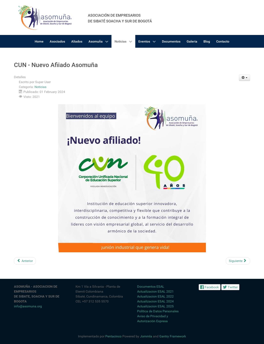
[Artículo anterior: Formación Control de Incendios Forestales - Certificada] (25, 261)
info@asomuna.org (28, 306)
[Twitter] (230, 287)
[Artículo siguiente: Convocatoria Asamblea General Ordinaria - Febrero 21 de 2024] (238, 261)
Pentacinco (113, 336)
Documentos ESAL (150, 286)
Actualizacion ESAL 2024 (155, 301)
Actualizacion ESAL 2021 (155, 291)
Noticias (40, 87)
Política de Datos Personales (158, 311)
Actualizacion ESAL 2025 (155, 306)
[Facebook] (209, 287)
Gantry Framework (172, 336)
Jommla (146, 336)
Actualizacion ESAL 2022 (155, 296)
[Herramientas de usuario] (244, 78)
